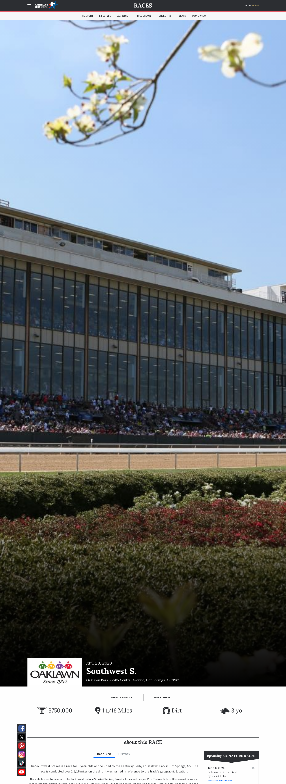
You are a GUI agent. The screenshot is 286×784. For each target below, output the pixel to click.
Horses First (165, 15)
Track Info (161, 697)
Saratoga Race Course (220, 780)
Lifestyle (105, 15)
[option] (143, 353)
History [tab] (124, 754)
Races (143, 5)
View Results (122, 697)
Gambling (122, 15)
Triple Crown (142, 15)
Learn (182, 15)
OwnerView (199, 15)
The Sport (86, 15)
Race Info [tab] (104, 754)
